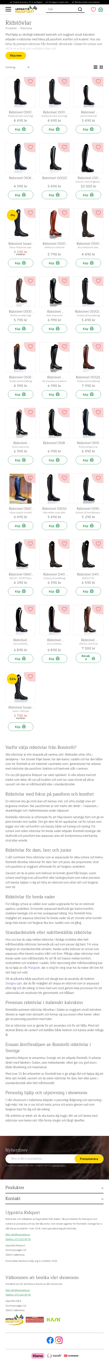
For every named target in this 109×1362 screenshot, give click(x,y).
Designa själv (13, 983)
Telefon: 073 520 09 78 (18, 1239)
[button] (8, 9)
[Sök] (80, 9)
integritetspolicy (58, 1165)
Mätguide (34, 967)
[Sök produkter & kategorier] (60, 9)
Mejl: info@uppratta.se (17, 1234)
